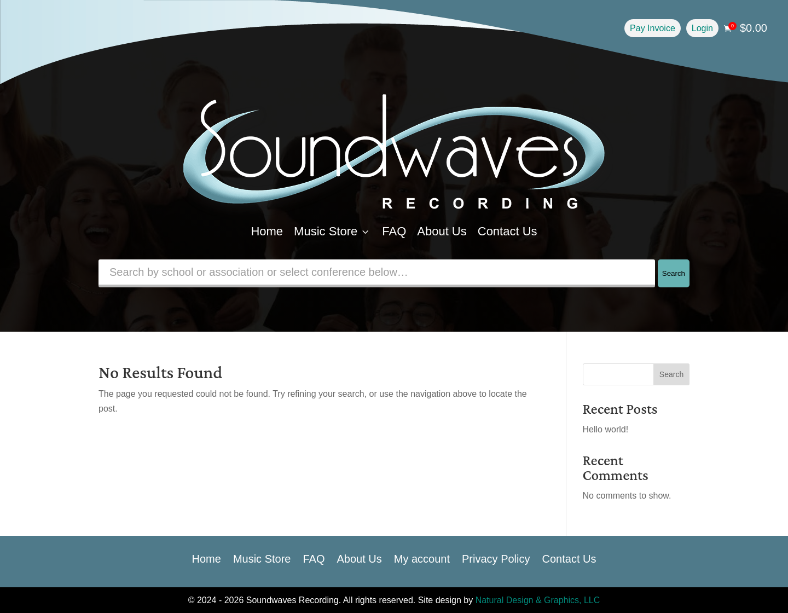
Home (267, 231)
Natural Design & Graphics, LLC (538, 600)
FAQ (394, 231)
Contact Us (507, 231)
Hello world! (606, 429)
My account (422, 558)
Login (702, 28)
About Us (442, 231)
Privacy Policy (496, 558)
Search (673, 273)
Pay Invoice (652, 28)
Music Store (332, 231)
